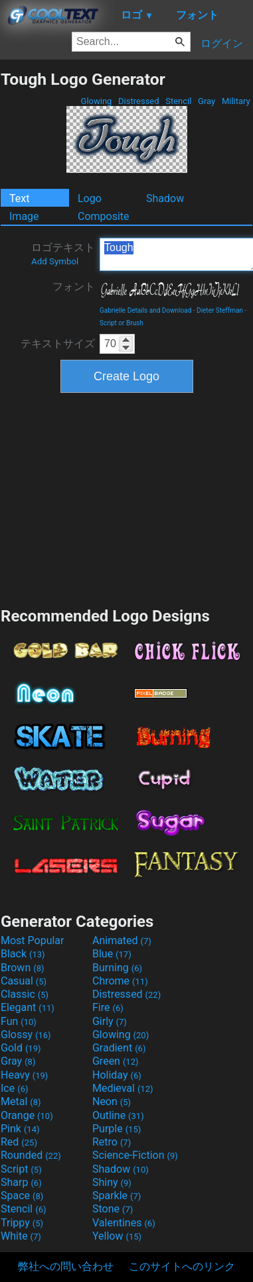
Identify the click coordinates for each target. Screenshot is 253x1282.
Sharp (21, 1182)
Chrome (120, 981)
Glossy (26, 1034)
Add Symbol (54, 261)
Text (19, 198)
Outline (118, 1115)
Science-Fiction (135, 1155)
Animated (121, 940)
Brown (22, 967)
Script (21, 1169)
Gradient (118, 1048)
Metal (21, 1101)
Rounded (31, 1155)
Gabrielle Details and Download (145, 310)
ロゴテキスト (63, 253)
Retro (111, 1142)
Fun (19, 1021)
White (21, 1236)
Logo (90, 198)
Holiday (116, 1075)
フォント (73, 286)
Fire (108, 1007)
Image (24, 216)
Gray (207, 101)
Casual (23, 981)
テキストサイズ (58, 343)
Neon (111, 1101)
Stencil (178, 101)
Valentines (123, 1222)
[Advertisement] (126, 498)
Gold (21, 1048)
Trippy (22, 1222)
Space (22, 1195)
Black (23, 953)
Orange (27, 1115)
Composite (103, 216)
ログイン (222, 43)
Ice (14, 1088)
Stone (112, 1208)
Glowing (96, 101)
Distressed (138, 101)
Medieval (122, 1088)
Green (115, 1061)
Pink (20, 1128)
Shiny (111, 1182)
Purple (116, 1128)
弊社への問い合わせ (66, 1266)
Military (236, 101)
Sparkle (116, 1195)
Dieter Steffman (220, 310)
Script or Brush (121, 323)
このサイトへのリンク (182, 1266)
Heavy (24, 1075)
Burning (117, 967)
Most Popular (32, 940)
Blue (111, 953)
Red (19, 1142)
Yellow (116, 1236)
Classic (24, 994)
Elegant (27, 1007)
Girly (109, 1021)
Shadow (165, 198)
